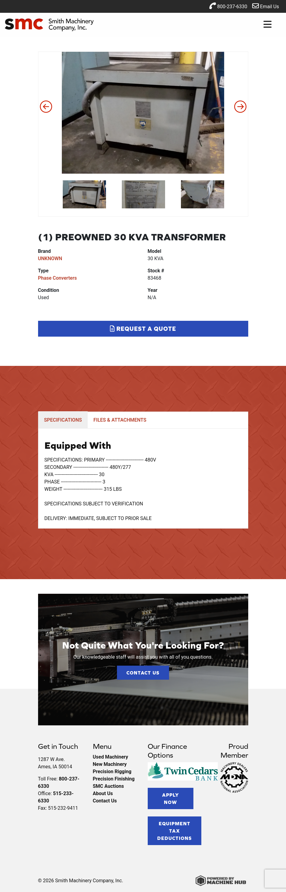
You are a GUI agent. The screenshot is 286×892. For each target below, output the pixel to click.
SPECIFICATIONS (63, 420)
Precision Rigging (112, 771)
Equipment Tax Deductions (174, 831)
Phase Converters (57, 278)
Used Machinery (110, 757)
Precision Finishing (114, 779)
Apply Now (170, 798)
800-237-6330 (228, 5)
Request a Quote (143, 328)
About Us (103, 793)
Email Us (265, 5)
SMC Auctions (108, 786)
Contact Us (143, 672)
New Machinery (110, 764)
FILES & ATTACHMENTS (120, 420)
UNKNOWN (50, 258)
